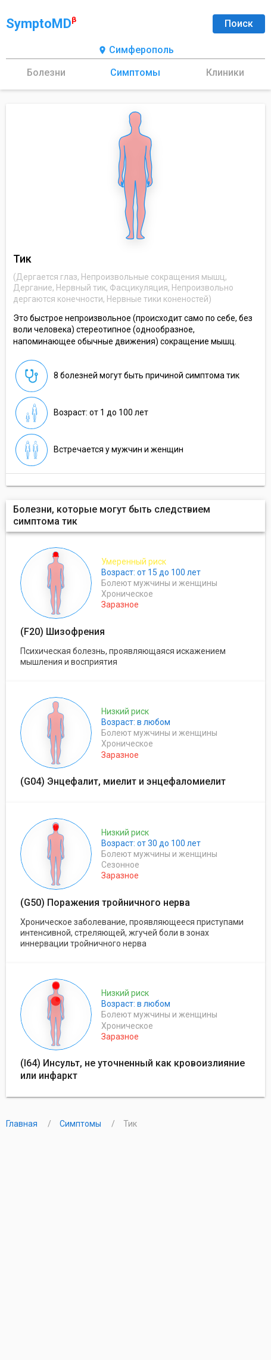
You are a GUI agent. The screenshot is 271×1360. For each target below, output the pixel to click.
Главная (22, 1123)
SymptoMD (41, 23)
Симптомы (135, 72)
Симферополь (136, 50)
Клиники (225, 72)
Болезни (46, 72)
